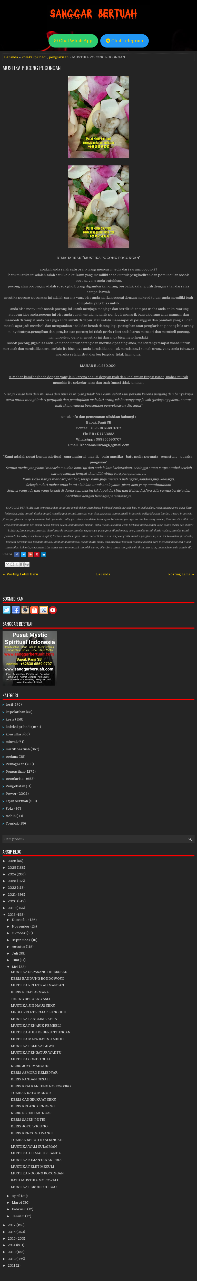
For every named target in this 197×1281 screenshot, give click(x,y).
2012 (12, 1259)
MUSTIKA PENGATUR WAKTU (36, 1052)
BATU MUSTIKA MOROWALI (34, 1180)
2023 (12, 881)
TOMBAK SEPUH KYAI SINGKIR (37, 1140)
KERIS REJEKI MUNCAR (31, 1113)
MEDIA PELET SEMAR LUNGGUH (38, 1012)
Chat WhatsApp (73, 40)
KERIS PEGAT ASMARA (30, 992)
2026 (12, 861)
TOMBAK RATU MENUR (31, 1093)
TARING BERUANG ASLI (30, 999)
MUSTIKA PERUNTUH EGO (34, 1187)
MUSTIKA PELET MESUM (32, 1166)
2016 (12, 1232)
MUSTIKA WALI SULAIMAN (34, 1146)
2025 (12, 867)
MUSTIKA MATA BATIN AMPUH (37, 1039)
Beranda (11, 57)
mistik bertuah (18, 749)
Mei (15, 967)
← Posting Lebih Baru (20, 574)
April (16, 1196)
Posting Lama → (181, 574)
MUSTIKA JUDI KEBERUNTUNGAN (41, 1032)
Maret (17, 1202)
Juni (16, 960)
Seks (10, 808)
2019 (12, 908)
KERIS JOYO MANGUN (30, 1066)
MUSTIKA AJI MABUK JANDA (36, 1153)
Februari (19, 1209)
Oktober (19, 933)
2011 (12, 1265)
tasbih (11, 816)
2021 (12, 894)
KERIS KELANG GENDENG (33, 1106)
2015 (12, 1238)
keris (10, 719)
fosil (9, 704)
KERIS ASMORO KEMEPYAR (34, 1072)
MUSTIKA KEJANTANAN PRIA (36, 1160)
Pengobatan (15, 786)
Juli (15, 953)
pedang (12, 757)
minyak (12, 742)
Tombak (12, 823)
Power (11, 794)
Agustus (19, 947)
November (21, 926)
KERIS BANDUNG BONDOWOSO (37, 978)
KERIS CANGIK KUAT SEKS (33, 1099)
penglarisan (58, 57)
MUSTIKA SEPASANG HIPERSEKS (39, 972)
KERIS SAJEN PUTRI (28, 1119)
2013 (12, 1252)
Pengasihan (15, 771)
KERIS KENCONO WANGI (32, 1133)
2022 (12, 888)
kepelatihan (15, 712)
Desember (21, 920)
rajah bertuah (17, 801)
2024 (12, 874)
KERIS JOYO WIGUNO (29, 1126)
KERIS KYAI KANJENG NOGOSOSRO (41, 1086)
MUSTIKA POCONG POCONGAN (32, 68)
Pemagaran (15, 764)
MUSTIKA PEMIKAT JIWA (32, 1046)
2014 (12, 1245)
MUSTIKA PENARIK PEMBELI (36, 1025)
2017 (12, 1225)
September (21, 940)
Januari (18, 1216)
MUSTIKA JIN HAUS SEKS (33, 1005)
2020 (12, 901)
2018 (12, 915)
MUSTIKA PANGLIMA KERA (34, 1019)
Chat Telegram (124, 40)
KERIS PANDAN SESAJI (30, 1079)
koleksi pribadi (34, 57)
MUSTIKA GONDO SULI (30, 1059)
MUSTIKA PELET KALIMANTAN (37, 985)
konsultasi (14, 734)
